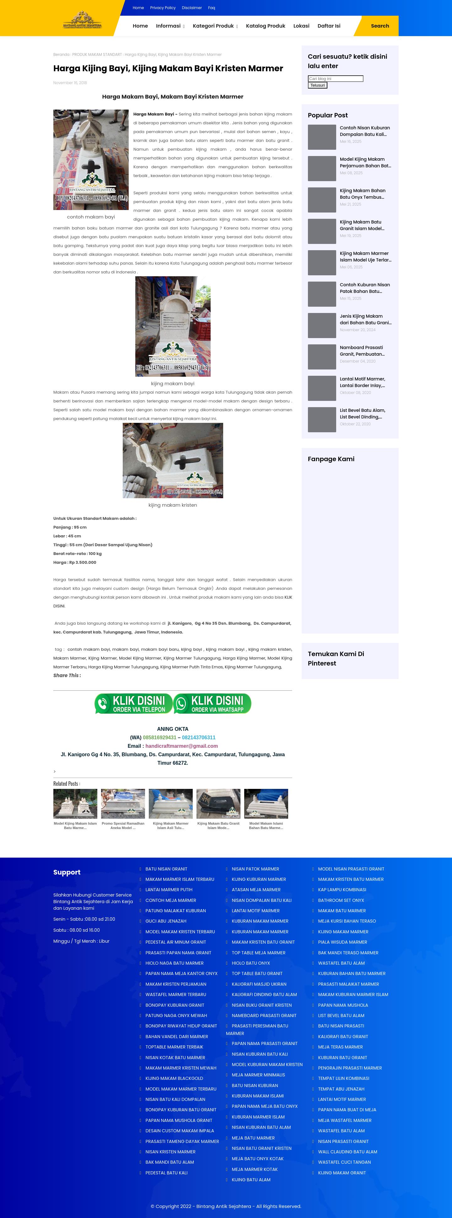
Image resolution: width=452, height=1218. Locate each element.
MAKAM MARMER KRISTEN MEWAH (180, 1068)
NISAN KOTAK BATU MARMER (174, 1057)
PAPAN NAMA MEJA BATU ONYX (264, 1106)
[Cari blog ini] (335, 78)
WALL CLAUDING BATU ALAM (347, 1152)
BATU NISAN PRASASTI (340, 1026)
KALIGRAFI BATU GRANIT (342, 1036)
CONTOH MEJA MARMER (170, 900)
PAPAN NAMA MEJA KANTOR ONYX (181, 973)
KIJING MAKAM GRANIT (341, 1173)
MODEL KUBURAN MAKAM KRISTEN (267, 1064)
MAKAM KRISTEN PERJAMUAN (175, 984)
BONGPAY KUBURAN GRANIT (174, 1005)
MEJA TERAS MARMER (340, 1047)
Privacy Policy (163, 7)
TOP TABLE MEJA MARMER (258, 953)
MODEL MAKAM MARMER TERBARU (180, 1089)
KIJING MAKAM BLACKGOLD (173, 1078)
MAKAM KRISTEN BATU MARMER (350, 879)
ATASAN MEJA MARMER (256, 890)
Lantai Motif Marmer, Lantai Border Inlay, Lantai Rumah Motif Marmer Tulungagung (364, 382)
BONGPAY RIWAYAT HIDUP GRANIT (180, 1026)
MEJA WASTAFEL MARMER (344, 1120)
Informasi (168, 26)
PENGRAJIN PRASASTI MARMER (349, 1068)
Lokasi (301, 26)
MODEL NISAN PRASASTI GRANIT (351, 869)
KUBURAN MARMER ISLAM (258, 1117)
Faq (211, 7)
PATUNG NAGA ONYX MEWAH (175, 1015)
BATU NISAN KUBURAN (254, 1085)
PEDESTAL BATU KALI (165, 1173)
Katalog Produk (265, 26)
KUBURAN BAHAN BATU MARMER (351, 973)
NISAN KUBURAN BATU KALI (259, 1054)
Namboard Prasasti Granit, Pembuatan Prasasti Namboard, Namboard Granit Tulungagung (362, 351)
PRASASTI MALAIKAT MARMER (348, 984)
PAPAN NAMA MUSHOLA (342, 1005)
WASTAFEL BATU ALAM (341, 963)
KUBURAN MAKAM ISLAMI (257, 1096)
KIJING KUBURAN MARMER (258, 879)
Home (138, 7)
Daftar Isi (329, 26)
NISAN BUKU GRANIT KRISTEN (261, 1005)
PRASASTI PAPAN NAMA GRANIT (177, 953)
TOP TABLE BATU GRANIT (256, 973)
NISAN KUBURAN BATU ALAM (261, 1127)
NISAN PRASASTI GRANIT (343, 1141)
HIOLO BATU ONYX (250, 963)
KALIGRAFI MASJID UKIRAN (258, 984)
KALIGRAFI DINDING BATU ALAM (264, 994)
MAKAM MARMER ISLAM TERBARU (179, 879)
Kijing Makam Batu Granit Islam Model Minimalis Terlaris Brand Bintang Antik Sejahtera (362, 225)
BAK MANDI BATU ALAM (169, 1162)
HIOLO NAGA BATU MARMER (174, 963)
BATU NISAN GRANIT (165, 869)
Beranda (61, 54)
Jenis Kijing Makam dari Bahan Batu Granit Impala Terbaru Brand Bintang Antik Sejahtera (366, 319)
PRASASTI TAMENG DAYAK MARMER (181, 1141)
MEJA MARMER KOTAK (254, 1169)
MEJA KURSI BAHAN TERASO (346, 921)
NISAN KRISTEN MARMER (170, 1152)
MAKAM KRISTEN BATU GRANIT (263, 942)
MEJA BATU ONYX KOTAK (257, 1159)
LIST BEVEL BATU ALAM (340, 1015)
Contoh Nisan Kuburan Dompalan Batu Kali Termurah (365, 131)
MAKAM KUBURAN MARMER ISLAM (352, 994)
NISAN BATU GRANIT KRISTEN (261, 1148)
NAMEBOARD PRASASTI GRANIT (264, 1015)
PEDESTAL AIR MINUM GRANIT (175, 942)
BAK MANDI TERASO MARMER (348, 953)
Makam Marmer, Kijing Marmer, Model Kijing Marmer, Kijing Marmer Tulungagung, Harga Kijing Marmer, (159, 658)
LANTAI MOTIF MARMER (255, 911)
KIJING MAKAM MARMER (343, 932)
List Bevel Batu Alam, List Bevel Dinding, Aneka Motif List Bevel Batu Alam (363, 413)
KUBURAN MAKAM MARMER (259, 921)
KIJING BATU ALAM (251, 1180)
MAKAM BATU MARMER (341, 911)
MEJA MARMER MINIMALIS (258, 1075)
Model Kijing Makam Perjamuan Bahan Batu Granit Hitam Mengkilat (365, 162)
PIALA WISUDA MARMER (342, 942)
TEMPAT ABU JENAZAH (340, 1089)
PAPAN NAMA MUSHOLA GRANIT (178, 1120)
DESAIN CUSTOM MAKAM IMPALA (179, 1131)
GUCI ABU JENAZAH (165, 921)
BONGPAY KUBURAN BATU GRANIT (180, 1110)
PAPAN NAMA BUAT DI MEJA (346, 1110)
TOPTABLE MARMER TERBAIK (173, 1047)
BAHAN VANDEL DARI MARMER (176, 1036)
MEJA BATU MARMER (253, 1138)
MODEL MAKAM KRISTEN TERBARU (179, 932)
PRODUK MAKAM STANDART (97, 54)
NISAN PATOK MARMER (255, 869)
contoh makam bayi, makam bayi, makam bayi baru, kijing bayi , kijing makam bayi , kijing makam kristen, (179, 649)
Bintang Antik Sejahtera (223, 1206)
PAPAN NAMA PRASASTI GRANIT (264, 1043)
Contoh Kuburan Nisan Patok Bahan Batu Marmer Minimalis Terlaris (365, 288)
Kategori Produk (213, 26)
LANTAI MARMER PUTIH (168, 890)
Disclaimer (192, 7)
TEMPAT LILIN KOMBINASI (343, 1078)
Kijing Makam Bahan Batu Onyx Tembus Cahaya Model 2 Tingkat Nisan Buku (362, 194)
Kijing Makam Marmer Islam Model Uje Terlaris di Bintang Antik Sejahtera (366, 256)
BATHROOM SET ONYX (340, 900)
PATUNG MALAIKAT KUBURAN (175, 911)
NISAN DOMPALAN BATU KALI (261, 900)
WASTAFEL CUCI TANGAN (344, 1162)
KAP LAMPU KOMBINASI (341, 890)
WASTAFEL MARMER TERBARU (175, 994)
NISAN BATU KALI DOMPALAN (174, 1099)
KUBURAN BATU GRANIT (342, 1057)
